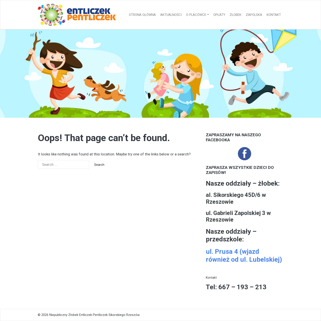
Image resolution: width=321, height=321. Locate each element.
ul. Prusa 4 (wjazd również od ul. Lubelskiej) (244, 255)
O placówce (196, 15)
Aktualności (171, 15)
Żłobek (235, 15)
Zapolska (254, 15)
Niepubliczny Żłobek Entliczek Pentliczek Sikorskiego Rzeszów (94, 315)
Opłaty (219, 15)
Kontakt (274, 15)
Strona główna (142, 15)
